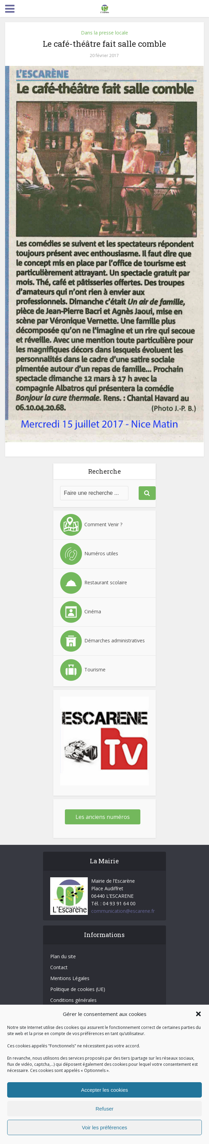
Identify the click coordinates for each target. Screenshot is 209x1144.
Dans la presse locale (104, 32)
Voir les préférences (104, 1127)
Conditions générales (73, 1000)
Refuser (105, 1109)
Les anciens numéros (102, 817)
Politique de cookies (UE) (77, 989)
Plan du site (63, 956)
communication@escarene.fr (123, 911)
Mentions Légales (69, 978)
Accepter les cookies (104, 1090)
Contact (59, 967)
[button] (198, 1013)
